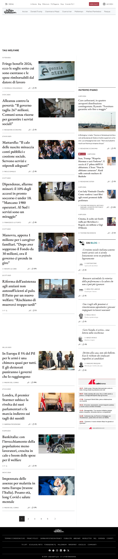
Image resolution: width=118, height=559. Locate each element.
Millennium (45, 4)
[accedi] (108, 4)
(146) (34, 382)
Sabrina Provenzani (11, 424)
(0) (34, 88)
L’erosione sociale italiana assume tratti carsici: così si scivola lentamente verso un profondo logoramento (98, 254)
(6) (84, 370)
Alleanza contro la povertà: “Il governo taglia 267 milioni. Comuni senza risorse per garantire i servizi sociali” (18, 112)
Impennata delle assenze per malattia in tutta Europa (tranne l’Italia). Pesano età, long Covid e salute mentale (18, 490)
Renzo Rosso (90, 338)
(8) (34, 171)
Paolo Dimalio (9, 171)
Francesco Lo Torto (11, 222)
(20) (34, 269)
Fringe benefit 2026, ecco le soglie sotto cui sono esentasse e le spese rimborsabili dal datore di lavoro (18, 72)
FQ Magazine (55, 4)
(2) (114, 233)
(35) (34, 508)
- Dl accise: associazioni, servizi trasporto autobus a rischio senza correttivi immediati (97, 405)
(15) (84, 344)
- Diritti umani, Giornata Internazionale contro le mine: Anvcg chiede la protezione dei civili (96, 389)
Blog (39, 4)
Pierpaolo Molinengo (12, 88)
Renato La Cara (9, 269)
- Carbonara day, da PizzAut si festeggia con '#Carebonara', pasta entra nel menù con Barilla (95, 416)
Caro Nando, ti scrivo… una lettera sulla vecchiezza (95, 331)
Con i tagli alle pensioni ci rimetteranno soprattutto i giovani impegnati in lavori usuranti (98, 307)
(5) (34, 130)
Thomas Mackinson (87, 233)
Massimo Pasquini (92, 363)
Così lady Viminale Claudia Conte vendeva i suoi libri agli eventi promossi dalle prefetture (91, 196)
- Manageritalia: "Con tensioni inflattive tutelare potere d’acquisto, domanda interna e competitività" (96, 411)
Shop (62, 4)
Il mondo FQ (70, 4)
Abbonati (94, 4)
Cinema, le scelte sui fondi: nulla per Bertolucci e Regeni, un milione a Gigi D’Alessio (91, 223)
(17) (113, 148)
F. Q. (4, 310)
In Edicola (34, 4)
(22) (113, 207)
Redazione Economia (11, 130)
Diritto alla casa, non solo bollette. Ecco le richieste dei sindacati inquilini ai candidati (98, 355)
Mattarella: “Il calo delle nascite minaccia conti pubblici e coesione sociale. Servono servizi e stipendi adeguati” (18, 154)
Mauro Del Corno (10, 382)
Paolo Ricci (90, 315)
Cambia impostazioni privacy (51, 538)
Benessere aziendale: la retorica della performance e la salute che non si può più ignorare (97, 281)
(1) (35, 310)
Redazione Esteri (86, 181)
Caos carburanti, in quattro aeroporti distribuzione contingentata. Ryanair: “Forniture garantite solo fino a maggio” (95, 105)
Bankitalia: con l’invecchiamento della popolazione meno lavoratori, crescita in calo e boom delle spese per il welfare (18, 448)
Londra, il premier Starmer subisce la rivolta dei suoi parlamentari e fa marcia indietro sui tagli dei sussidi (16, 407)
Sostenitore (90, 263)
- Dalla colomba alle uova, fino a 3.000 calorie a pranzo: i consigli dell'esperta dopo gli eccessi (96, 394)
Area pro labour (92, 289)
